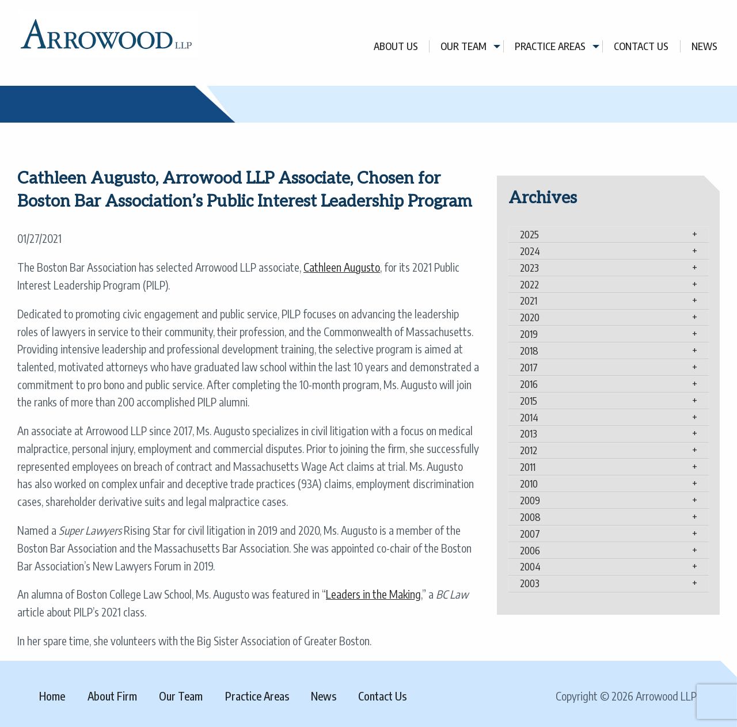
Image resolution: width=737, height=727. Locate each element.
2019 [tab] (529, 334)
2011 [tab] (527, 466)
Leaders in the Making (373, 594)
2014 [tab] (529, 417)
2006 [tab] (530, 550)
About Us (396, 46)
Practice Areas (550, 46)
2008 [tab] (530, 517)
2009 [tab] (530, 500)
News (704, 46)
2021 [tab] (528, 300)
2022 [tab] (529, 284)
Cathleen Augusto (341, 267)
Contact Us (641, 46)
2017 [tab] (529, 367)
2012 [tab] (528, 450)
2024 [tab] (530, 251)
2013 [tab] (528, 433)
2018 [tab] (529, 350)
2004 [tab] (530, 566)
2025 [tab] (529, 234)
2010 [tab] (529, 483)
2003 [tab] (530, 583)
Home (52, 696)
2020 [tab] (530, 317)
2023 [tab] (529, 267)
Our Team (463, 46)
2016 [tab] (529, 384)
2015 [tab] (528, 400)
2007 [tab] (530, 533)
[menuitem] (396, 46)
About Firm (112, 696)
